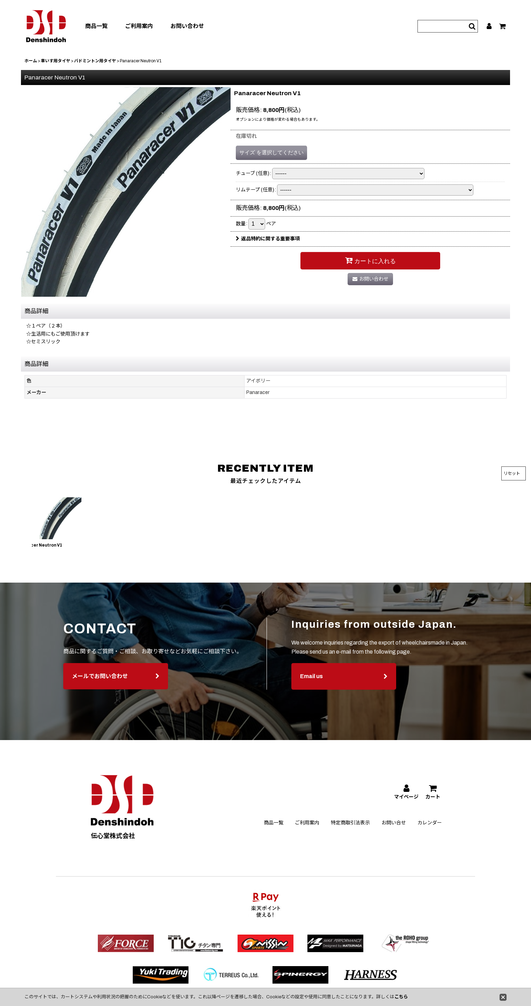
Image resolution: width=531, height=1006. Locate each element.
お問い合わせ (187, 26)
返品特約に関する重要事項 (268, 238)
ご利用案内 (139, 26)
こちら (401, 996)
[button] (18, 524)
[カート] (503, 26)
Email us (343, 688)
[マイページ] (489, 26)
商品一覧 (96, 26)
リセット (511, 473)
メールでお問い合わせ (115, 688)
